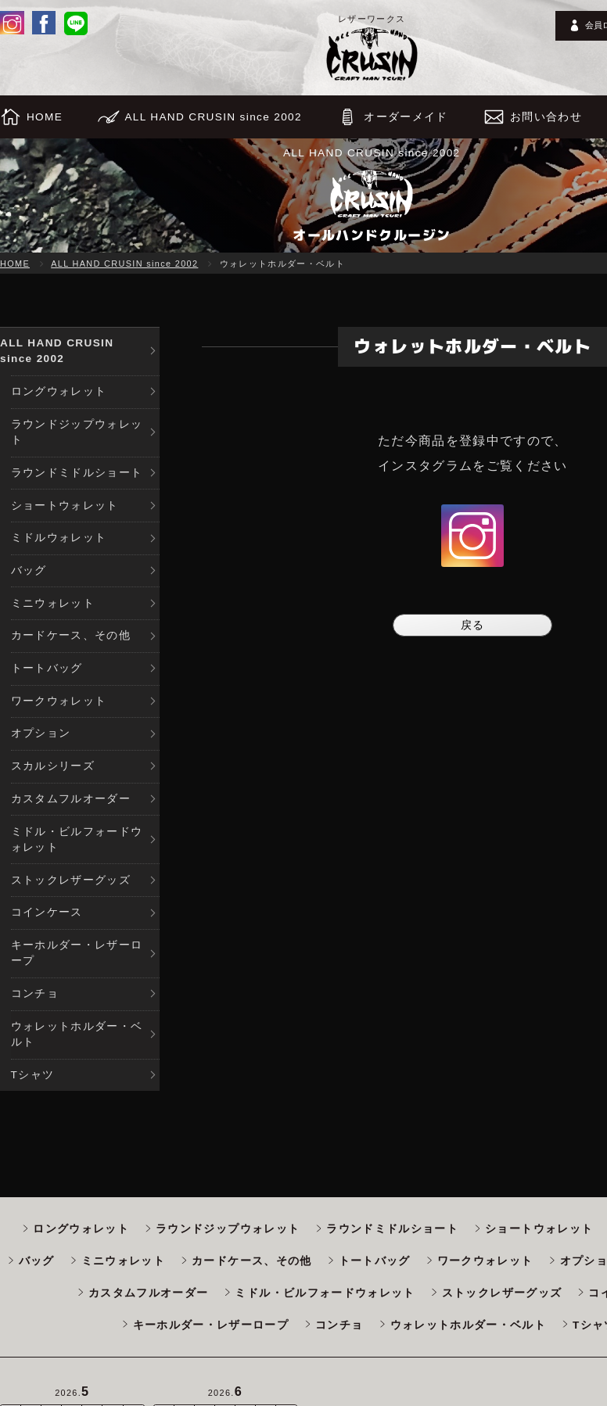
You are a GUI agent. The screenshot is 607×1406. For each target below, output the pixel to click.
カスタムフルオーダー (71, 799)
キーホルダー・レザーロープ (77, 953)
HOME (15, 263)
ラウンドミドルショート (77, 473)
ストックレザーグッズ (71, 880)
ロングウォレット (59, 391)
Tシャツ (33, 1075)
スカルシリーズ (53, 766)
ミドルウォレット (59, 537)
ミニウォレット (53, 603)
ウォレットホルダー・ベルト (77, 1034)
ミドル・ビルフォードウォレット (77, 839)
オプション (41, 733)
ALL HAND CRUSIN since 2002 (124, 263)
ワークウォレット (59, 701)
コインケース (47, 912)
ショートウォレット (65, 505)
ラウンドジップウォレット (77, 432)
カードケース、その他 (71, 635)
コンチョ (35, 993)
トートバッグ (47, 668)
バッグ (29, 570)
